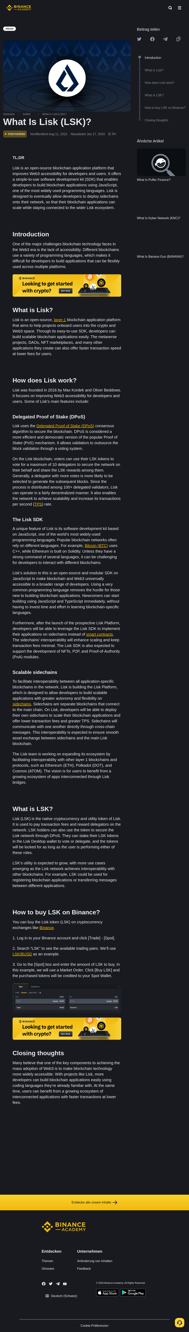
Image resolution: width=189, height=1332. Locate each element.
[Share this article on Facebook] (152, 39)
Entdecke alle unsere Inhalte (95, 1202)
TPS (38, 504)
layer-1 (60, 320)
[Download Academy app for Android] (133, 1293)
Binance (47, 928)
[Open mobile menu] (179, 7)
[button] (179, 7)
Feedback (84, 1268)
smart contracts (99, 634)
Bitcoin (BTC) (96, 545)
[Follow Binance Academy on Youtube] (65, 1284)
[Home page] (18, 8)
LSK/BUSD (22, 954)
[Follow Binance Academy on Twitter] (51, 1283)
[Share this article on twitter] (139, 39)
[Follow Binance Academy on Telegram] (58, 1284)
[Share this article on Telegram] (165, 39)
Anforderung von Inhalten (94, 1261)
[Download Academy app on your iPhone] (107, 1293)
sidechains (22, 704)
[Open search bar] (169, 7)
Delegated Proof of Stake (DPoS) (65, 426)
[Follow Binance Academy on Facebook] (44, 1284)
